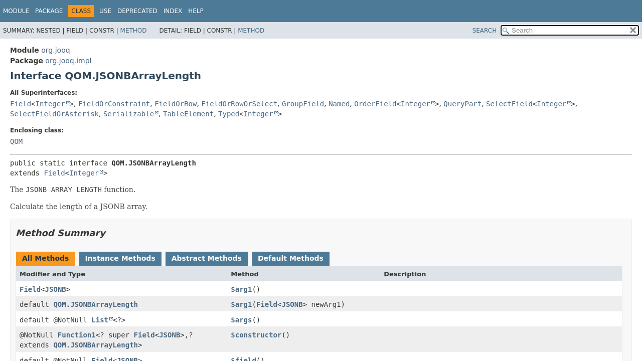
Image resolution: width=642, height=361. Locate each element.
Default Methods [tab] (291, 258)
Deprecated (137, 11)
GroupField (303, 104)
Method (133, 30)
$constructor (256, 335)
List (99, 320)
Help (196, 11)
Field (20, 104)
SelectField (509, 104)
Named (339, 104)
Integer (50, 104)
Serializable (128, 114)
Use (105, 11)
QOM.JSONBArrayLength (95, 304)
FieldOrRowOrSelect (239, 104)
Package (49, 11)
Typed (228, 114)
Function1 (77, 335)
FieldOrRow (175, 104)
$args (241, 320)
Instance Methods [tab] (120, 258)
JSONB (55, 289)
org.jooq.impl (68, 61)
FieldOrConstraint (114, 104)
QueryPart (462, 104)
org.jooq (55, 50)
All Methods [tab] (45, 258)
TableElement (188, 114)
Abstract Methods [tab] (207, 258)
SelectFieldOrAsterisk (54, 114)
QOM (16, 141)
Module (16, 11)
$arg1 (241, 289)
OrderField (375, 104)
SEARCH (484, 30)
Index (173, 11)
